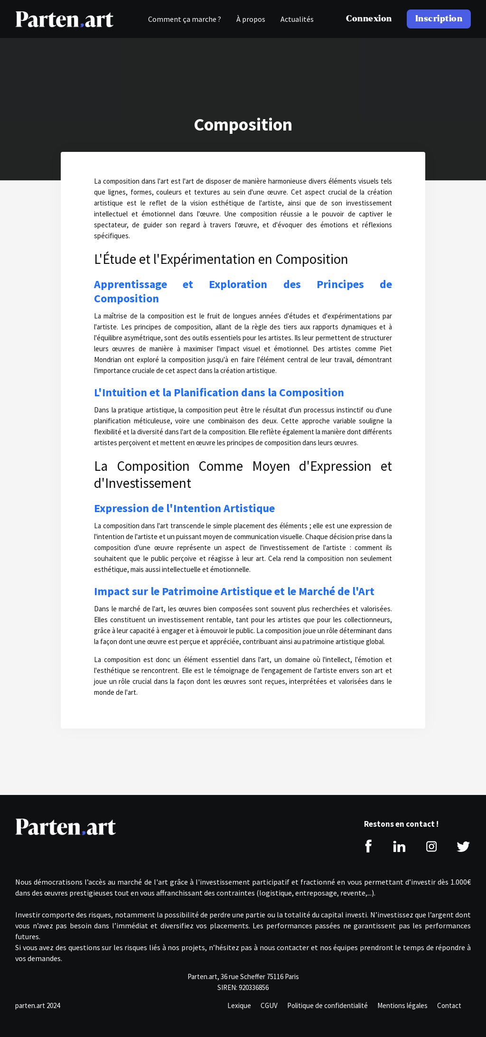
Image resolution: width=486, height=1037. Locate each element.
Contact (449, 1005)
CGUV (269, 1005)
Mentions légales (402, 1005)
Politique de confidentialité (327, 1005)
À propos (250, 19)
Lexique (239, 1005)
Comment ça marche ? (184, 19)
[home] (64, 19)
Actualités (297, 19)
